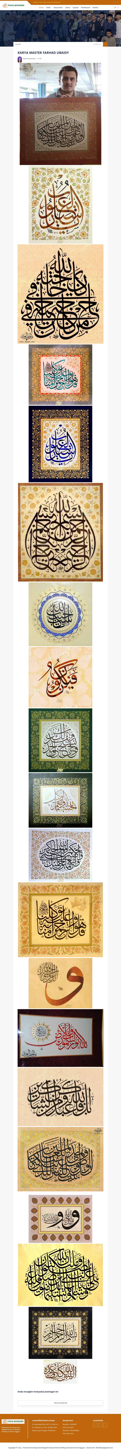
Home (41, 8)
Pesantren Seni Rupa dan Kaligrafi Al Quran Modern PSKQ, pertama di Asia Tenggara (54, 1448)
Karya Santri (58, 8)
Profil (48, 8)
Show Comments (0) (60, 1403)
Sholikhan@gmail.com (104, 1448)
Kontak (95, 8)
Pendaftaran (85, 8)
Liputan (75, 8)
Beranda (18, 44)
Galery (67, 8)
